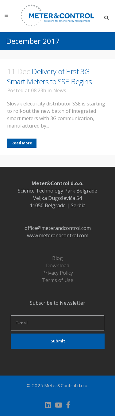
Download (57, 265)
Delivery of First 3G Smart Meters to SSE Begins (49, 76)
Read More (21, 143)
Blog (57, 258)
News (59, 90)
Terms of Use (57, 280)
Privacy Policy (57, 272)
